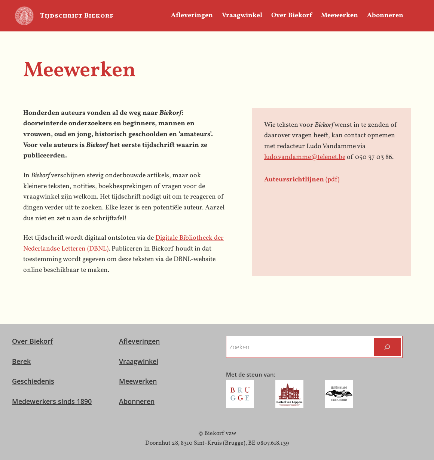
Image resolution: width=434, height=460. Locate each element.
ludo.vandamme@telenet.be (304, 157)
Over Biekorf (32, 341)
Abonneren (137, 401)
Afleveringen (139, 341)
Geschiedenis (33, 381)
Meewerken (138, 381)
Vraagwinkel (138, 361)
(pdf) (301, 179)
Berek (21, 361)
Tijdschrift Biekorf (76, 16)
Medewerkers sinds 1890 (52, 401)
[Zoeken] (387, 347)
